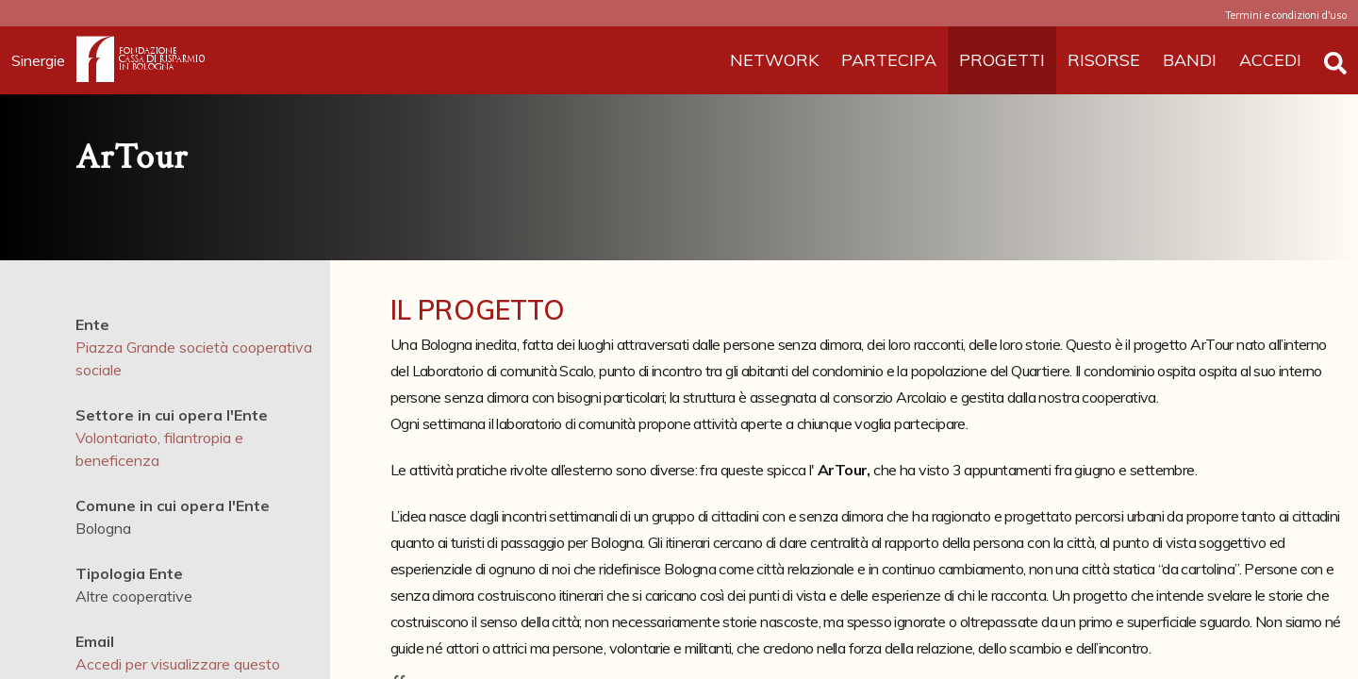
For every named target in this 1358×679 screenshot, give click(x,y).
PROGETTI (1002, 60)
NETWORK (774, 60)
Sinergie (43, 60)
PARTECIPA (888, 60)
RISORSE (1104, 60)
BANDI (1190, 60)
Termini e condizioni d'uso (1286, 15)
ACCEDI (1270, 60)
